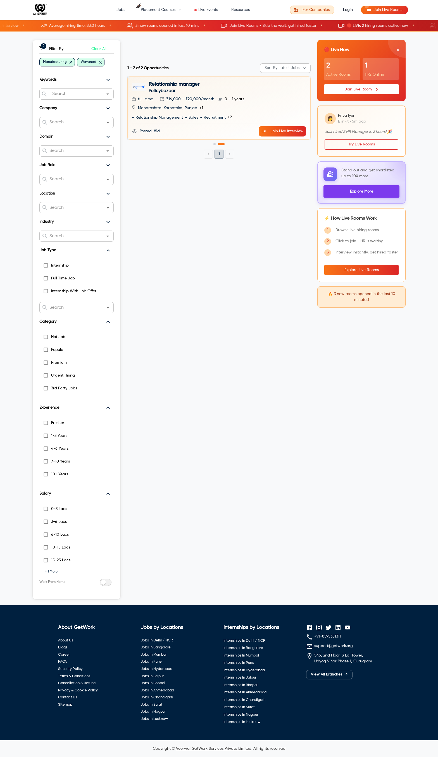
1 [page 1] (219, 154)
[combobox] (76, 94)
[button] (219, 26)
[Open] (108, 94)
